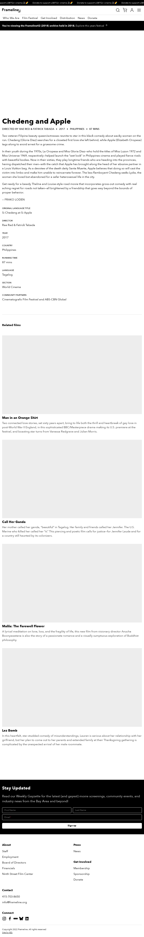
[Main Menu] (139, 10)
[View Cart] (125, 10)
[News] (81, 18)
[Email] (72, 817)
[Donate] (92, 18)
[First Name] (36, 810)
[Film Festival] (30, 18)
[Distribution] (67, 18)
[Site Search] (118, 10)
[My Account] (132, 10)
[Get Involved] (49, 18)
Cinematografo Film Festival (20, 299)
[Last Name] (107, 810)
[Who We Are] (11, 18)
